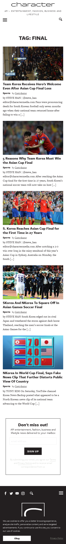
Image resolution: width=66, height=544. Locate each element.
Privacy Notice (25, 463)
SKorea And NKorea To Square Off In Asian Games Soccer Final (31, 304)
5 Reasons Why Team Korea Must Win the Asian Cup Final (32, 160)
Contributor (21, 93)
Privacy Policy (56, 538)
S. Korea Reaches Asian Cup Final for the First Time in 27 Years (31, 230)
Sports (6, 93)
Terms (53, 459)
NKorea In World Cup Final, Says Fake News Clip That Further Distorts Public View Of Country (33, 377)
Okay (17, 538)
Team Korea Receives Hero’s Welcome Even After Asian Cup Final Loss (32, 86)
